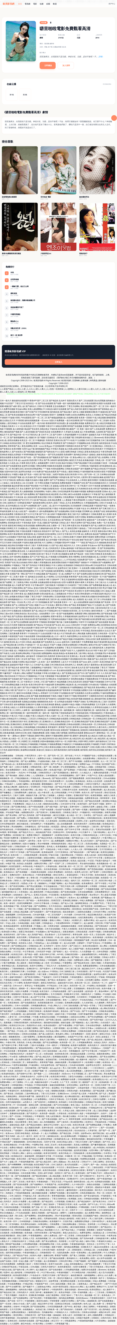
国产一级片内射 (38, 423)
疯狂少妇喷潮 (107, 619)
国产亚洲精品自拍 (19, 946)
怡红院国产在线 (108, 764)
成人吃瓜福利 (27, 477)
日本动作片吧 (80, 914)
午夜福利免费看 (14, 889)
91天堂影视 (73, 662)
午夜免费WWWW (63, 923)
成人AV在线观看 (81, 684)
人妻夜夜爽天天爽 (17, 971)
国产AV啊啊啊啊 (15, 1164)
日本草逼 (91, 1053)
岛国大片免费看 (22, 991)
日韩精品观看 (87, 505)
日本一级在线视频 (10, 500)
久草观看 (93, 886)
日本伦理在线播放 (76, 1102)
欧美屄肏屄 (82, 804)
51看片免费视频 (8, 963)
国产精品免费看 (68, 997)
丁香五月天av (58, 667)
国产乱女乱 (56, 625)
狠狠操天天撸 (32, 795)
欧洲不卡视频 (95, 931)
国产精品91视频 (66, 639)
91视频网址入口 (22, 1278)
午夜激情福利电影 (77, 1244)
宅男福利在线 (34, 937)
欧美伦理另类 (39, 698)
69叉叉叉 (12, 693)
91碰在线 (54, 429)
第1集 (12, 94)
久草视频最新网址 (91, 503)
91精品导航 (28, 1284)
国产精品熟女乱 (54, 931)
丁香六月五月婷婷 (48, 1093)
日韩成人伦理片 (109, 957)
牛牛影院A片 (65, 588)
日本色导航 (111, 1232)
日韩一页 (52, 1278)
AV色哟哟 (32, 554)
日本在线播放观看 (107, 965)
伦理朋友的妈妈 (85, 571)
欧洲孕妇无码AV (62, 835)
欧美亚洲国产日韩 (42, 1164)
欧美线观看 (35, 784)
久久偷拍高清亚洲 (33, 551)
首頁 (20, 3)
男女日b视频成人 (7, 1213)
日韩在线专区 (72, 863)
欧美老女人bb (19, 483)
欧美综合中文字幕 (109, 1076)
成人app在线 (23, 460)
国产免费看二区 (9, 582)
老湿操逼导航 (51, 1059)
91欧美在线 (83, 1019)
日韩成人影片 (64, 522)
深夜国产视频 (88, 681)
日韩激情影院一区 (47, 1252)
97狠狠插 (43, 622)
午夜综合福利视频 (46, 1147)
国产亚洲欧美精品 (19, 806)
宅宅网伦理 (35, 787)
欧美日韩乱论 (29, 875)
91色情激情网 (58, 446)
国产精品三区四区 (46, 1014)
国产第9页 (26, 585)
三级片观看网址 (29, 1036)
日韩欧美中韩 (6, 1105)
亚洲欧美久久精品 (61, 880)
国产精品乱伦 (62, 1065)
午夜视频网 (52, 960)
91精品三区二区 (106, 1059)
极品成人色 (107, 585)
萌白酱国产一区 (72, 429)
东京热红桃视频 (84, 1281)
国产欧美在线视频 (15, 414)
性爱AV (6, 1272)
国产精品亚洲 (100, 551)
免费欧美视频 (16, 579)
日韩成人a (36, 693)
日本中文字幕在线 (42, 903)
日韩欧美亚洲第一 (72, 954)
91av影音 (13, 1056)
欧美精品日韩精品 (38, 960)
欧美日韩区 (22, 1159)
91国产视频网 (108, 576)
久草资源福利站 (48, 1150)
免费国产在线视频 (57, 1193)
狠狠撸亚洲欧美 (91, 412)
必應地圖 (84, 380)
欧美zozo (66, 1073)
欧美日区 (61, 1190)
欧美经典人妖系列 (30, 1210)
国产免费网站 (6, 835)
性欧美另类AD (24, 929)
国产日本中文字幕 (73, 829)
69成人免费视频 (86, 900)
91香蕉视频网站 (35, 1235)
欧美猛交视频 (106, 454)
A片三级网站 (47, 542)
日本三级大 (64, 985)
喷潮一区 (23, 576)
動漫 (55, 3)
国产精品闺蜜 (99, 1090)
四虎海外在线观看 (27, 1320)
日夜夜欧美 (18, 514)
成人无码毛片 (6, 1201)
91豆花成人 (50, 605)
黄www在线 (83, 1289)
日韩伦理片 (76, 625)
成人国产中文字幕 (38, 997)
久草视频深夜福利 (70, 616)
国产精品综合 (53, 1213)
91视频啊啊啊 (46, 860)
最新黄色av (95, 664)
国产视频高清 (54, 457)
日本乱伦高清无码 (74, 681)
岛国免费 (81, 559)
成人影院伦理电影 (45, 1139)
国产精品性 (53, 400)
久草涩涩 (93, 531)
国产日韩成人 (6, 1255)
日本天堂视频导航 (92, 440)
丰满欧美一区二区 (72, 1156)
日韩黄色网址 (48, 596)
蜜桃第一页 (24, 988)
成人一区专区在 (71, 951)
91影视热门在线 (68, 1318)
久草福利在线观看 (59, 991)
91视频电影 (40, 440)
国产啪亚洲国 (84, 619)
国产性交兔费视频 (95, 1017)
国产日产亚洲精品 (57, 480)
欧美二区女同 (21, 659)
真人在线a (17, 1028)
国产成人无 (69, 1173)
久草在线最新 (105, 599)
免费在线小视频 (23, 480)
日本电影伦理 (56, 591)
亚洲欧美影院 (55, 812)
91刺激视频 (99, 681)
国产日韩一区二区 (91, 474)
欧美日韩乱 (83, 576)
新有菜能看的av (77, 1264)
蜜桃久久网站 (25, 775)
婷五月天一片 (57, 1320)
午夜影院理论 (15, 1039)
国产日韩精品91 (69, 443)
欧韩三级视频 (108, 1102)
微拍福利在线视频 (51, 1022)
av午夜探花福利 (97, 593)
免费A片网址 (89, 920)
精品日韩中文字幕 (46, 1303)
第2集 (25, 94)
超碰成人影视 (58, 485)
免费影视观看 (65, 483)
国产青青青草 (64, 690)
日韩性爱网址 (105, 571)
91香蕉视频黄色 (22, 829)
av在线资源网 (10, 1110)
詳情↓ (101, 56)
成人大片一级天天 (58, 636)
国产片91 (43, 514)
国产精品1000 (61, 608)
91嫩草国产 (7, 673)
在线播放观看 (43, 582)
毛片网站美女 (51, 679)
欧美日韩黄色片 (60, 630)
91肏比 (100, 650)
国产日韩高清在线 (67, 974)
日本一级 (55, 613)
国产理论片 (16, 1190)
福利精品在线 (53, 1136)
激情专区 (75, 772)
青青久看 (34, 877)
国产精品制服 (72, 1238)
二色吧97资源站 (58, 474)
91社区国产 (9, 403)
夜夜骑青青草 (51, 423)
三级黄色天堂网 (88, 806)
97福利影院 (106, 1195)
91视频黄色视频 (93, 889)
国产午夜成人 (62, 471)
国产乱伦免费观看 (21, 622)
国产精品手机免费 (63, 787)
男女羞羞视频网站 (41, 994)
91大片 (77, 755)
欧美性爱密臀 (96, 619)
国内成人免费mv (68, 826)
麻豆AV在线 (26, 1323)
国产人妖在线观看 (76, 991)
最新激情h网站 (94, 613)
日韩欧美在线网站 (107, 1011)
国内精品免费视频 (71, 1247)
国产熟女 (51, 980)
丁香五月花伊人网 (67, 886)
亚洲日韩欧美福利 (21, 801)
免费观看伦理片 (28, 812)
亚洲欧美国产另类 (25, 698)
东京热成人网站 (53, 1031)
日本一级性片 (52, 1045)
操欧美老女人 (57, 559)
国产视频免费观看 (77, 778)
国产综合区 (98, 815)
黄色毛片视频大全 (65, 1278)
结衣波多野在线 (48, 1065)
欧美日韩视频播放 (64, 1107)
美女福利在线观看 (64, 670)
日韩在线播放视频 (43, 636)
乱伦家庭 (75, 432)
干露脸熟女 (104, 684)
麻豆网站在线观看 (76, 551)
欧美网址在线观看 (67, 821)
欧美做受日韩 (17, 457)
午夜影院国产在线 (15, 636)
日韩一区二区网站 (13, 1000)
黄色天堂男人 (31, 463)
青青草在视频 (29, 889)
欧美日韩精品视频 (106, 855)
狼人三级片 (103, 701)
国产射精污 (58, 951)
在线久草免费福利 (55, 872)
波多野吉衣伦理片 (93, 1065)
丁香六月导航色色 (96, 1266)
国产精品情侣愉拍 (40, 1176)
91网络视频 (84, 1207)
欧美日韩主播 (79, 1124)
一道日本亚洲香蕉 (72, 420)
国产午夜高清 (68, 591)
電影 (35, 3)
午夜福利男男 (57, 1289)
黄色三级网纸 (89, 1306)
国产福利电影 (53, 522)
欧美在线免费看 (6, 514)
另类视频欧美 (44, 602)
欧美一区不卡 (43, 840)
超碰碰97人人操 (24, 1079)
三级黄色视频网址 (70, 622)
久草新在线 (62, 1113)
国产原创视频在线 (41, 457)
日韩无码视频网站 (78, 588)
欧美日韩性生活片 (7, 608)
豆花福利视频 (60, 596)
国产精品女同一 (97, 1284)
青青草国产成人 (14, 446)
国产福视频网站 (48, 1227)
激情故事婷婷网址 (26, 1048)
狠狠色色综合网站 (51, 804)
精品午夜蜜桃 (13, 789)
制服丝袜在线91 (42, 1082)
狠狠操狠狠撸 (19, 1142)
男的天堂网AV (77, 522)
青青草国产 (73, 576)
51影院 (76, 1133)
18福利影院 (94, 466)
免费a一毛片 (102, 522)
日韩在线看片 (55, 1073)
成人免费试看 (34, 1201)
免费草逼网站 (86, 1232)
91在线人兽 (22, 1031)
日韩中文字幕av (87, 1028)
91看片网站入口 (109, 838)
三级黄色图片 (75, 642)
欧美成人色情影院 (108, 1164)
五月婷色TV (49, 946)
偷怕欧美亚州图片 (17, 412)
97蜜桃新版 (64, 1045)
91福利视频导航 (87, 471)
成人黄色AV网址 (45, 948)
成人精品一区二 (42, 789)
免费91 (47, 480)
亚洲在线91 (27, 994)
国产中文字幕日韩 (90, 1051)
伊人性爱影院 (59, 1238)
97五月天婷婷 (6, 542)
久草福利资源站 (109, 963)
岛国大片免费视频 (56, 420)
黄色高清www (72, 1167)
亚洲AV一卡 (76, 568)
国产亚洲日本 (42, 812)
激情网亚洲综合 (82, 903)
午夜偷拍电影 (42, 1181)
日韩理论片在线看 (52, 957)
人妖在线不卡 (32, 1247)
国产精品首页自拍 (82, 963)
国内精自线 (54, 412)
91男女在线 (86, 787)
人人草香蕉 (82, 480)
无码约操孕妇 (72, 832)
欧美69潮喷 (16, 449)
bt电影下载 (11, 863)
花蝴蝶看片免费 (63, 414)
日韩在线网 (16, 542)
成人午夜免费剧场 (91, 1008)
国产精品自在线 (106, 1119)
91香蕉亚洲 (22, 821)
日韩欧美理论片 (45, 772)
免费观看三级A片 (24, 1264)
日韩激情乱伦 (30, 826)
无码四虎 (113, 483)
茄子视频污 (42, 437)
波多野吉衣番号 (100, 974)
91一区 (36, 645)
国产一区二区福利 (101, 420)
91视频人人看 (40, 926)
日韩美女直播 (68, 537)
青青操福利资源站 (59, 843)
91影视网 (41, 426)
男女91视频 (107, 588)
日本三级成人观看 (107, 591)
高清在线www (82, 1298)
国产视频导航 (97, 960)
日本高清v (24, 684)
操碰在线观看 (61, 1062)
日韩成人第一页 (101, 460)
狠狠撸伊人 (43, 883)
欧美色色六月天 (30, 426)
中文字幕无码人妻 (32, 434)
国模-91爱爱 (57, 1247)
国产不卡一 (94, 1127)
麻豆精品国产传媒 (78, 1039)
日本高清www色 (24, 914)
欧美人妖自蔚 (91, 855)
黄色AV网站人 (101, 687)
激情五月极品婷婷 (90, 409)
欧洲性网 (113, 929)
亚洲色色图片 (93, 1227)
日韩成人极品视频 (32, 642)
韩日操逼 (49, 801)
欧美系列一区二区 (90, 1105)
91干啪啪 (73, 696)
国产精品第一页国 (81, 554)
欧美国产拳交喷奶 (31, 485)
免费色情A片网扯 (26, 1056)
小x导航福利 (47, 659)
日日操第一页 (31, 483)
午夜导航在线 (80, 548)
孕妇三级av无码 (6, 613)
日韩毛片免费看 (99, 1099)
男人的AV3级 (45, 1210)
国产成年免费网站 (27, 494)
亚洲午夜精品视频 (92, 591)
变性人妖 (21, 406)
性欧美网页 (92, 1272)
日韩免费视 (55, 1224)
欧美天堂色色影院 (86, 929)
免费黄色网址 (19, 656)
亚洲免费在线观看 (72, 1002)
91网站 (68, 889)
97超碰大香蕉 (14, 417)
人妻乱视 (90, 457)
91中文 (38, 571)
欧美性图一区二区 (67, 1042)
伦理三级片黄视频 (30, 1039)
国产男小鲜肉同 (50, 460)
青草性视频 (28, 1164)
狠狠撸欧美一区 (7, 778)
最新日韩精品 (74, 471)
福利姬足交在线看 (35, 576)
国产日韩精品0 (83, 826)
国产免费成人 (46, 1028)
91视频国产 (37, 1204)
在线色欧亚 (18, 894)
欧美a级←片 (37, 1133)
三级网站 (97, 994)
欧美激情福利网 (52, 690)
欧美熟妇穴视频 (22, 596)
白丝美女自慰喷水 (92, 1076)
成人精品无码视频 (103, 423)
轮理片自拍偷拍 (72, 596)
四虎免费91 (68, 454)
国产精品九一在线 (42, 1090)
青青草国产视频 (47, 1062)
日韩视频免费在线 (38, 1005)
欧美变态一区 (32, 403)
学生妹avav (92, 545)
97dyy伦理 (67, 1181)
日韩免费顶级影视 (9, 1048)
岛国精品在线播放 (29, 701)
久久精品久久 (86, 772)
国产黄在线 (9, 1093)
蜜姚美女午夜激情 (103, 1187)
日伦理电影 (31, 971)
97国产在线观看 (47, 809)
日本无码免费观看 (8, 1264)
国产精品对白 (106, 1227)
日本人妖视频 (62, 1244)
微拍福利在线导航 (94, 1139)
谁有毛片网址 (48, 909)
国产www (83, 662)
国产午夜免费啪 (66, 1025)
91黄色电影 (26, 522)
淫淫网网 (85, 511)
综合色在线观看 (48, 1167)
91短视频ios (41, 931)
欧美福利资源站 (8, 1073)
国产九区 (103, 1093)
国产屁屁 (107, 432)
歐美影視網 (66, 380)
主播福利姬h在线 (46, 528)
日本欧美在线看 (36, 639)
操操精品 (6, 1167)
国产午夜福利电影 (44, 815)
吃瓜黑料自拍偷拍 (28, 1224)
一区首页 (77, 965)
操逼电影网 (30, 1156)
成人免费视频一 (83, 897)
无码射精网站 (39, 491)
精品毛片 (108, 593)
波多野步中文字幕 (85, 616)
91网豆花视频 (43, 483)
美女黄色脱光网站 (73, 758)
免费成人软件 (8, 556)
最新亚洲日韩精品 (15, 525)
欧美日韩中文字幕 (47, 954)
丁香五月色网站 (73, 406)
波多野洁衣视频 (28, 466)
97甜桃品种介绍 (54, 610)
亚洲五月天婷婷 (49, 1275)
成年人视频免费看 (95, 1315)
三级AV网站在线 (67, 855)
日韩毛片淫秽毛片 (93, 784)
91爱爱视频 (111, 471)
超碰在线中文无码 (65, 982)
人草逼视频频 (21, 1011)
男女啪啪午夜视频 (78, 491)
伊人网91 (30, 1269)
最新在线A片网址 (105, 531)
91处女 (83, 508)
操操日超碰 (66, 1022)
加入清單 (66, 65)
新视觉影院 (77, 1249)
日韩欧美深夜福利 (21, 1022)
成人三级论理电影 (101, 1110)
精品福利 (86, 627)
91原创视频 (73, 659)
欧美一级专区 (10, 903)
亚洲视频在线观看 (60, 1056)
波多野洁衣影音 (70, 1019)
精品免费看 (56, 500)
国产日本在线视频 (61, 1105)
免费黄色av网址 (94, 625)
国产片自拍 (106, 517)
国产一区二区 (99, 406)
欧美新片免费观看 (78, 1045)
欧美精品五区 (17, 1156)
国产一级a (95, 1164)
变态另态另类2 (74, 630)
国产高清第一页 (107, 602)
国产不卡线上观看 (64, 988)
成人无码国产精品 (35, 934)
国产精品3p (38, 625)
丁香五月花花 (56, 1181)
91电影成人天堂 (30, 1195)
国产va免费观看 (30, 505)
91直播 (77, 508)
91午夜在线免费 (48, 551)
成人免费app (37, 1230)
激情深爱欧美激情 (59, 562)
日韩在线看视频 (38, 846)
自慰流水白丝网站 (78, 1017)
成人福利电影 (25, 1150)
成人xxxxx (66, 625)
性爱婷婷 (20, 539)
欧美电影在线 (55, 582)
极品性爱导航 (17, 485)
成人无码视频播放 (47, 1122)
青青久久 (18, 880)
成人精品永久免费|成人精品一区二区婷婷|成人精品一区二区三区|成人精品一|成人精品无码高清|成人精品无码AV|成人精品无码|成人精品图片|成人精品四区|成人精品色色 (58, 738)
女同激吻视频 (5, 485)
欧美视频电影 (110, 696)
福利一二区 (85, 1167)
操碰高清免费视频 (50, 477)
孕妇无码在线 (10, 676)
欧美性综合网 (35, 1051)
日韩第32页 (15, 883)
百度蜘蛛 (76, 380)
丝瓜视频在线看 (7, 1059)
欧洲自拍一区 (110, 1156)
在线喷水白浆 (101, 1028)
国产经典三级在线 (24, 520)
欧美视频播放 (61, 846)
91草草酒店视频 (107, 434)
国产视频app (106, 897)
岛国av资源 (31, 537)
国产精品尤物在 (89, 522)
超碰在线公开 (13, 639)
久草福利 (67, 432)
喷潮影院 (61, 1008)
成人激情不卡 (109, 1289)
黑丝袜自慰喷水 (97, 630)
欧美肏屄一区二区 (23, 1071)
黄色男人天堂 (88, 829)
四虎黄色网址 (7, 1005)
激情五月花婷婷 (60, 948)
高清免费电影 (27, 1099)
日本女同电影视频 (64, 1150)
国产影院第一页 (68, 520)
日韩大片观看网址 (54, 497)
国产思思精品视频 (95, 869)
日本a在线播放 (109, 778)
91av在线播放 (10, 537)
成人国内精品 (105, 1309)
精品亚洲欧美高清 (95, 914)
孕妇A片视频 (36, 988)
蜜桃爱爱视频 (107, 1116)
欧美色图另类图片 (21, 1275)
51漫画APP (54, 579)
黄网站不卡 (101, 1286)
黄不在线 (69, 755)
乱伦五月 (108, 630)
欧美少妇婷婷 (61, 877)
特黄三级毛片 (82, 1218)
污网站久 (18, 1178)
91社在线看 (49, 630)
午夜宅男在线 (63, 539)
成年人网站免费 (47, 608)
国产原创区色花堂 (42, 432)
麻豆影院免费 (106, 664)
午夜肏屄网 (92, 1093)
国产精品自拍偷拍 (52, 588)
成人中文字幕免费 (64, 633)
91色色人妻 (7, 508)
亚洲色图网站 (60, 684)
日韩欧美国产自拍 (26, 1281)
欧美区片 (59, 1173)
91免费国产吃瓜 (97, 903)
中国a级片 (9, 784)
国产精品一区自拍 (15, 602)
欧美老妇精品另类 (65, 1130)
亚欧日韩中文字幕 (32, 1249)
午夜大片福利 (63, 849)
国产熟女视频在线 (105, 545)
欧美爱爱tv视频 (81, 579)
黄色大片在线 (19, 1303)
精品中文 (111, 934)
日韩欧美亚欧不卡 (32, 1187)
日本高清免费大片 (56, 781)
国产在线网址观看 (84, 574)
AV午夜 (60, 954)
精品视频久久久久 (52, 1230)
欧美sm (72, 897)
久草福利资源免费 (107, 1105)
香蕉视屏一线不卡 (97, 1278)
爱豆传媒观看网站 (33, 443)
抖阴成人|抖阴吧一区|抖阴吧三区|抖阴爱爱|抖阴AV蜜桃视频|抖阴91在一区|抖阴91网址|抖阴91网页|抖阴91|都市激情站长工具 (56, 741)
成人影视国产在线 (97, 511)
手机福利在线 (101, 1122)
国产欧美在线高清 (101, 1031)
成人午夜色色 (53, 1318)
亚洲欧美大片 (87, 1247)
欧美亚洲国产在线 (91, 909)
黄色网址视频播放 (21, 556)
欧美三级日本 (51, 599)
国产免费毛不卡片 (92, 673)
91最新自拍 (37, 531)
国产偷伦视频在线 (32, 909)
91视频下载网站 (56, 883)
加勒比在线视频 (93, 1184)
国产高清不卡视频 (39, 488)
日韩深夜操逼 (13, 1173)
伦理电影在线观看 (105, 755)
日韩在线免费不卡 (84, 1235)
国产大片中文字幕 (31, 514)
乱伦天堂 (81, 667)
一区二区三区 (42, 1258)
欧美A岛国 (27, 957)
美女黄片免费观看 (87, 656)
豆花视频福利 (79, 988)
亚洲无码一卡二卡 (99, 982)
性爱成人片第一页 (29, 883)
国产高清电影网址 (107, 548)
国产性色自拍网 (33, 852)
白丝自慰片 (106, 1022)
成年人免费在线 (51, 1235)
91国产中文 (92, 775)
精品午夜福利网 (100, 642)
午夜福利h (16, 1139)
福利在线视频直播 (31, 420)
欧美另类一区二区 (78, 985)
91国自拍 (8, 1178)
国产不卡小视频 (20, 554)
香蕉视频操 (50, 1159)
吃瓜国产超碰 (27, 906)
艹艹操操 (46, 468)
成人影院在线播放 (11, 440)
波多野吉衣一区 (86, 1085)
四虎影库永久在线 (34, 1025)
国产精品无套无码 (32, 608)
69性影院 (95, 443)
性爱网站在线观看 (88, 1159)
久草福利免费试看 (51, 650)
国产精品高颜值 (43, 1320)
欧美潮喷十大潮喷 (93, 1062)
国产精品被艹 (29, 1190)
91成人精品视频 (99, 417)
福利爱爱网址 (58, 571)
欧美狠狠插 (68, 565)
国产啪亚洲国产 (7, 1011)
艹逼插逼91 (46, 977)
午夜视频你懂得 (50, 1298)
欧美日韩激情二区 (103, 846)
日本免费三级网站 (93, 980)
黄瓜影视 (43, 855)
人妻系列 (84, 477)
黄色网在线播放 (77, 679)
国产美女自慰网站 (107, 1056)
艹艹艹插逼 (80, 542)
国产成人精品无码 (43, 1056)
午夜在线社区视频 (91, 877)
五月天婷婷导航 (61, 801)
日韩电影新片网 (102, 1238)
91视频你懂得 (61, 514)
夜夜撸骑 (91, 1230)
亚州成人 (50, 846)
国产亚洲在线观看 (68, 892)
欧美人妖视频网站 (42, 616)
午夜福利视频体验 (23, 1193)
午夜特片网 (10, 1042)
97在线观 (34, 991)
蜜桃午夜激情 (88, 537)
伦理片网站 (94, 1150)
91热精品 (28, 1085)
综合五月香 (12, 460)
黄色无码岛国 (36, 1008)
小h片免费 (36, 471)
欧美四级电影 (27, 1090)
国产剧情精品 (103, 409)
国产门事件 (81, 775)
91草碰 (94, 494)
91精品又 (4, 670)
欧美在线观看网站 (94, 1153)
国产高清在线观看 (21, 1184)
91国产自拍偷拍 (42, 414)
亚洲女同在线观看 (101, 787)
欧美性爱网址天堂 (13, 917)
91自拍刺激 (59, 829)
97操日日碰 (53, 855)
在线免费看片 (45, 613)
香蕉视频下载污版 (54, 622)
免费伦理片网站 (41, 863)
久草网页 (21, 568)
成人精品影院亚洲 (74, 1008)
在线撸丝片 (86, 494)
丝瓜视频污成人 (54, 673)
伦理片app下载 (28, 449)
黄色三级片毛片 (74, 514)
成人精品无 (44, 645)
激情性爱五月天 (43, 1096)
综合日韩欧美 (47, 443)
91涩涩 (90, 860)
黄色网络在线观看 (68, 1281)
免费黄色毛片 (90, 423)
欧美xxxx (10, 1133)
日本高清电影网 (63, 491)
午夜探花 (79, 855)
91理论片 (70, 593)
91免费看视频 (87, 642)
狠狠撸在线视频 (58, 1090)
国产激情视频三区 (42, 619)
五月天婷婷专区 (64, 934)
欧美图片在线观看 (103, 403)
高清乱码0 (105, 500)
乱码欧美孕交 (80, 520)
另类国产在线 (10, 562)
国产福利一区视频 (80, 809)
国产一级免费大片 (31, 511)
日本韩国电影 (25, 1221)
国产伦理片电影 (97, 1019)
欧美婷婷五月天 (65, 965)
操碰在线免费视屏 (61, 860)
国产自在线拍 (44, 826)
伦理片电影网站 (81, 1278)
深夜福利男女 (32, 1062)
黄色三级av (76, 1105)
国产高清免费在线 (30, 860)
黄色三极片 (50, 1190)
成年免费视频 (19, 704)
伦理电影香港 (8, 559)
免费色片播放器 (16, 1147)
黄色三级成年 (49, 1204)
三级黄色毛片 (105, 1096)
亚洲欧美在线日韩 (74, 1195)
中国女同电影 (48, 787)
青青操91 (45, 693)
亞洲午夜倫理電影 (86, 1014)
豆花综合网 (100, 934)
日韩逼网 (78, 437)
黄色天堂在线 (110, 792)
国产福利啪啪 (102, 488)
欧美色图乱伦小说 (100, 1079)
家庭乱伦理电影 (14, 454)
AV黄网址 (11, 1119)
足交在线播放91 (59, 406)
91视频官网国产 (74, 562)
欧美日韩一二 (17, 855)
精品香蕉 (55, 494)
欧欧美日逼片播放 (108, 1045)
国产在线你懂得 (56, 1269)
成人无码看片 (102, 556)
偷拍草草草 (34, 622)
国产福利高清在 (102, 840)
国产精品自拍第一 (78, 852)
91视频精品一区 (85, 1136)
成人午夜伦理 (44, 792)
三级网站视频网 (101, 656)
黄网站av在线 (24, 696)
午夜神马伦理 (39, 679)
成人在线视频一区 (54, 943)
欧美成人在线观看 (25, 863)
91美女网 (8, 1170)
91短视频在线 (65, 693)
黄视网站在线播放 (94, 517)
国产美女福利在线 (91, 1195)
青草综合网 (78, 934)
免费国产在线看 (18, 591)
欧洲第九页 (77, 920)
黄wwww (102, 1269)
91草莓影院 (109, 449)
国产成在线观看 (101, 622)
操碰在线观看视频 (57, 1085)
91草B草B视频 (28, 454)
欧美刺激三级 (19, 835)
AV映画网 (27, 1019)
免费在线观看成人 (19, 1312)
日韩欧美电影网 (31, 855)
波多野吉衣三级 (64, 568)
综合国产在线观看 (63, 809)
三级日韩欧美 (50, 585)
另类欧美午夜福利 (9, 840)
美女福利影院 (23, 1318)
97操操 (101, 977)
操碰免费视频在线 (71, 906)
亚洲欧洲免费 (96, 789)
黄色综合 (65, 1011)
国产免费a (21, 818)
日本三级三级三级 (73, 968)
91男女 (40, 460)
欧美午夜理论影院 (61, 1286)
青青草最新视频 (58, 1195)
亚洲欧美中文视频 (32, 704)
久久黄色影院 (52, 821)
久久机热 (12, 463)
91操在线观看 (29, 636)
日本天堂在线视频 (52, 929)
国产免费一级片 (60, 403)
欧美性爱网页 (64, 1184)
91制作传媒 (21, 537)
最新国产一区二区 (90, 1082)
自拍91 (104, 1113)
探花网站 (55, 1088)
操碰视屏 (39, 451)
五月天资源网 (72, 1099)
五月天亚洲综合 (106, 849)
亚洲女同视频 (40, 980)
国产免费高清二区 (93, 866)
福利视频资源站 (73, 403)
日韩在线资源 (82, 931)
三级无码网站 (27, 980)
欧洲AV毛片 (6, 795)
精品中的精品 (67, 463)
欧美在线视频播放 (103, 636)
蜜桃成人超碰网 (61, 704)
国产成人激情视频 (105, 494)
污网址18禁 (9, 690)
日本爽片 (49, 1323)
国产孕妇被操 (12, 775)
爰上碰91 (18, 687)
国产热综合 (40, 517)
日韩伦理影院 (107, 872)
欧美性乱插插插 (107, 852)
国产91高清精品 (87, 420)
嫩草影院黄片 (72, 1190)
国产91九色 (93, 1204)
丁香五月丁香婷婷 (107, 667)
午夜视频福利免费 (100, 690)
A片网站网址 (82, 645)
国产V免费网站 (40, 906)
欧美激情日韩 (98, 574)
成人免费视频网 (58, 840)
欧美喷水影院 (99, 471)
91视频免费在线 (91, 679)
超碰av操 (66, 957)
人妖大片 (64, 662)
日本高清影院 (82, 971)
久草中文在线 (105, 835)
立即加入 (58, 362)
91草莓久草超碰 (57, 449)
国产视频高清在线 (43, 494)
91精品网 (25, 1306)
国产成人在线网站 (101, 457)
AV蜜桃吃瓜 (25, 639)
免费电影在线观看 (94, 491)
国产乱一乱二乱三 (54, 537)
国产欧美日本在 (100, 1201)
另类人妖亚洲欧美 (53, 1116)
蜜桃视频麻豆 (47, 784)
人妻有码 (27, 1000)
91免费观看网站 (32, 849)
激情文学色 (93, 645)
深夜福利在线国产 (8, 858)
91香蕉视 (20, 420)
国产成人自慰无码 (46, 1034)
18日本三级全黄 (70, 667)
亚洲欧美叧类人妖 (56, 1207)
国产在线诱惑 (46, 642)
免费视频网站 (47, 653)
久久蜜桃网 (100, 1002)
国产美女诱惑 (36, 1298)
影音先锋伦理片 (81, 823)
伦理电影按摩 (82, 886)
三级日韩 (95, 826)
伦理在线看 (49, 1053)
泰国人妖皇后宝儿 (70, 1232)
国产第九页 (4, 855)
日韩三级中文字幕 (94, 1255)
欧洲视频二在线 (75, 1198)
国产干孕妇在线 (95, 1073)
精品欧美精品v (59, 653)
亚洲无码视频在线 (88, 556)
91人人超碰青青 (78, 650)
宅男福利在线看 (51, 1218)
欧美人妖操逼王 (103, 1036)
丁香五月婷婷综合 (59, 1198)
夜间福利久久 (72, 1258)
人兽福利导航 (109, 647)
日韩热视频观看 (84, 1079)
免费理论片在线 (44, 758)
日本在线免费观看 (85, 892)
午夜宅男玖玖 (31, 755)
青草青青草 (105, 798)
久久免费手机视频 (7, 409)
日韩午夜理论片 (98, 1221)
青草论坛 (28, 985)
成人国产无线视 (109, 605)
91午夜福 (96, 764)
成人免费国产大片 (68, 574)
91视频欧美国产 (96, 997)
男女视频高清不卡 (76, 1062)
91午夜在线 (103, 679)
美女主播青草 (25, 488)
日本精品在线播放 (11, 647)
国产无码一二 (90, 559)
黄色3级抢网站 (86, 406)
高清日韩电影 (105, 662)
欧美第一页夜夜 (85, 417)
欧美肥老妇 (106, 625)
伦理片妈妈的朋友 (13, 1102)
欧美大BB (93, 488)
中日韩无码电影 (66, 940)
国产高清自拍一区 (52, 627)
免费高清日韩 (30, 1147)
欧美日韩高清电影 (90, 1119)
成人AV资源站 (99, 1147)
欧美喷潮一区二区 (15, 681)
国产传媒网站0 (36, 1184)
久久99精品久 (103, 1224)
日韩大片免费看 (22, 767)
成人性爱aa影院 (71, 449)
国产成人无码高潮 (27, 815)
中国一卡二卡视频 (15, 909)
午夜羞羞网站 (49, 823)
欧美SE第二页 (75, 610)
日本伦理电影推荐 (8, 823)
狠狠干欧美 (84, 539)
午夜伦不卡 (50, 426)
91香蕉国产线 (51, 1184)
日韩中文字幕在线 (21, 997)
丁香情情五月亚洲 (64, 1204)
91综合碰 (48, 625)
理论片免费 (110, 1266)
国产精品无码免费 (93, 801)
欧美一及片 (45, 662)
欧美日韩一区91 (11, 1221)
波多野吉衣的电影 (97, 821)
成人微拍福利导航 (98, 698)
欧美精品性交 (94, 451)
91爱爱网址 (68, 963)
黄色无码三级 (106, 1215)
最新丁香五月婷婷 (8, 1136)
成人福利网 (89, 923)
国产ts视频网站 (104, 562)
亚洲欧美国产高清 (81, 795)
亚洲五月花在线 (40, 894)
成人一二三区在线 (97, 1292)
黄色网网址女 (77, 503)
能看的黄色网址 (104, 1053)
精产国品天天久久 (26, 832)
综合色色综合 (80, 1130)
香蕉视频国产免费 (82, 940)
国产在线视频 (47, 571)
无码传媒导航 (44, 591)
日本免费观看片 (77, 1034)
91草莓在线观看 (41, 1085)
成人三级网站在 (31, 528)
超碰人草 (14, 1161)
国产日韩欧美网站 (15, 588)
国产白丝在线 (23, 869)
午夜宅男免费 (106, 451)
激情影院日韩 (106, 639)
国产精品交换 (65, 1133)
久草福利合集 (51, 866)
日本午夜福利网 (8, 1079)
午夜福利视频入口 (30, 1252)
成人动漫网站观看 (70, 417)
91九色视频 (80, 440)
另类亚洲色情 (13, 1002)
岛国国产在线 (65, 650)
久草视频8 (57, 542)
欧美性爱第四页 (65, 1266)
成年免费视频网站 (46, 511)
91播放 (3, 698)
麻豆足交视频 (59, 815)
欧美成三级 (41, 1309)
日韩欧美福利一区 (22, 846)
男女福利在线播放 (87, 863)
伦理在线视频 (38, 1059)
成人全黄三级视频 (92, 957)
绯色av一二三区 (22, 1218)
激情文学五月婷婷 (51, 1124)
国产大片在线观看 (44, 880)
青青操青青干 (83, 696)
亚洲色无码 (13, 1320)
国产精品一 (31, 900)
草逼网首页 (57, 443)
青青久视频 (33, 562)
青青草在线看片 (16, 1249)
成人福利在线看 (29, 1014)
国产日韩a (21, 934)
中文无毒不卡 (85, 832)
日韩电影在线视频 (91, 1198)
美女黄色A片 (50, 934)
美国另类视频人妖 (36, 963)
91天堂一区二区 (97, 627)
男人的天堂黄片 (87, 840)
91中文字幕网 (74, 792)
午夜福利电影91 (92, 1113)
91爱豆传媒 (82, 769)
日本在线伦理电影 (93, 1025)
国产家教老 (13, 943)
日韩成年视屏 (84, 1088)
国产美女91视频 (29, 687)
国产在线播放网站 (62, 511)
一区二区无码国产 (54, 914)
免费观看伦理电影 (82, 1221)
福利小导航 (90, 1241)
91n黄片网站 (24, 1144)
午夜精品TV (39, 866)
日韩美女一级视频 (44, 1178)
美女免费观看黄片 (13, 769)
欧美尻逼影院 (15, 866)
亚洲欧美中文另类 (71, 994)
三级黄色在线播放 (84, 911)
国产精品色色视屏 (48, 471)
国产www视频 (16, 630)
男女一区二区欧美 (104, 1193)
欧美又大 (105, 483)
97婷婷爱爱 (55, 1301)
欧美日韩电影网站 (63, 909)
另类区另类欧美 (95, 554)
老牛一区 (42, 755)
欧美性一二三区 (109, 980)
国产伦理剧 (20, 608)
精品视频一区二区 (92, 1295)
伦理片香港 (86, 670)
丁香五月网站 (83, 585)
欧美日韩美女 (49, 1008)
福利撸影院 (105, 485)
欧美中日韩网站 (37, 965)
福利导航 (38, 542)
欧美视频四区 (86, 1147)
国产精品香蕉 (55, 1232)
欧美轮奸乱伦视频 (47, 1017)
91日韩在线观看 (85, 676)
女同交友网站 (72, 1085)
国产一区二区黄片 (11, 576)
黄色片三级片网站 (47, 1039)
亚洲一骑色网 (10, 821)
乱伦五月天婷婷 (10, 625)
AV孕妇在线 (27, 866)
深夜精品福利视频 (75, 798)
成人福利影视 (17, 1272)
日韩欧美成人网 (35, 946)
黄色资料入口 (70, 664)
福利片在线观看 (59, 409)
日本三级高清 (57, 1164)
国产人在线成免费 (97, 429)
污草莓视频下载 (62, 1323)
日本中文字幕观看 (61, 977)
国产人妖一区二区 (60, 1210)
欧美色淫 (102, 426)
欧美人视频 (83, 1068)
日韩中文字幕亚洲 (38, 1318)
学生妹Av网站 (21, 409)
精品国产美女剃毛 (31, 429)
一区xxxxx (44, 420)
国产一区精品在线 (48, 849)
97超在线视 (36, 653)
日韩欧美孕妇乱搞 (90, 835)
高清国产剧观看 (22, 548)
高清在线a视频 (91, 843)
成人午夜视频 (51, 556)
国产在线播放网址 (21, 1298)
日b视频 (21, 528)
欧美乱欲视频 (75, 531)
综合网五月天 (13, 488)
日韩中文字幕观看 (44, 406)
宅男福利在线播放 (58, 619)
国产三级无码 (63, 1122)
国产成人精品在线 (95, 1039)
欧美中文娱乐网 (55, 1264)
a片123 (35, 602)
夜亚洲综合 (77, 909)
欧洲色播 (95, 897)
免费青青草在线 (92, 798)
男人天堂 (27, 602)
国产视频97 (93, 1261)
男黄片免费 (23, 1045)
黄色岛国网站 (27, 446)
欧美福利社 (62, 980)
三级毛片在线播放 (75, 1076)
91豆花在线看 (10, 1051)
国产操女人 (57, 531)
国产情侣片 (41, 687)
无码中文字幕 (50, 1142)
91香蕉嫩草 (109, 1139)
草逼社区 (21, 858)
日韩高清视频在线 (87, 1193)
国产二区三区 (42, 400)
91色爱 (84, 625)
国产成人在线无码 (99, 659)
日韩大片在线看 (105, 503)
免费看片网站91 (33, 835)
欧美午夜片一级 (7, 1176)
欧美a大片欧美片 (11, 1076)
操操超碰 (57, 1315)
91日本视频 (45, 1247)
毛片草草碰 (98, 1156)
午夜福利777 (105, 1051)
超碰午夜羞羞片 (16, 977)
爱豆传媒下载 (14, 670)
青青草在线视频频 (23, 1230)
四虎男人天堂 (82, 821)
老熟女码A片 (109, 1173)
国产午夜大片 (30, 758)
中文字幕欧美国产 (68, 1088)
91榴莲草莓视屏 (81, 894)
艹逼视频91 (18, 1130)
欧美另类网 (22, 937)
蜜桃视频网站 (28, 571)
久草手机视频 (57, 968)
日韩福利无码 (41, 656)
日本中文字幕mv (11, 974)
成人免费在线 (86, 534)
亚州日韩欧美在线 (34, 1142)
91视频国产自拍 (78, 483)
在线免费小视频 (88, 568)
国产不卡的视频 (75, 761)
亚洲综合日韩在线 (63, 1303)
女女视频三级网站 (31, 1028)
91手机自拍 (52, 985)
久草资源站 (23, 892)
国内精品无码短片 (81, 454)
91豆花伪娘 (58, 1156)
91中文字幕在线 (9, 480)
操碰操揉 (87, 698)
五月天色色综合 (55, 906)
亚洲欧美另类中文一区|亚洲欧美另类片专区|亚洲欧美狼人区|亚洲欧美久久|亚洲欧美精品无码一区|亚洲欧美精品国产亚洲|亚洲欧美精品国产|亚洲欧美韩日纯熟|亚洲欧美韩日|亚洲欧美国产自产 (58, 721)
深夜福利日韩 (17, 1167)
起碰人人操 (69, 937)
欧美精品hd (9, 872)
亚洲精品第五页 (61, 551)
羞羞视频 (8, 1022)
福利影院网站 (63, 460)
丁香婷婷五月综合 (39, 520)
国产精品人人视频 (85, 767)
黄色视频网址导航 (11, 531)
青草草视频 (12, 832)
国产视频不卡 (29, 1286)
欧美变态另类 (17, 954)
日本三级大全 (100, 582)
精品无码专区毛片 (11, 1258)
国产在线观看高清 (28, 1002)
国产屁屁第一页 (95, 576)
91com (42, 605)
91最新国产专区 (42, 1284)
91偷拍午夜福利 (16, 849)
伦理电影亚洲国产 (24, 503)
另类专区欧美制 (41, 1232)
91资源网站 (107, 943)
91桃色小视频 (56, 696)
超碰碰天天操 (94, 434)
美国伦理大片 (72, 400)
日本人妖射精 (81, 545)
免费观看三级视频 (40, 920)
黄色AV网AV (104, 991)
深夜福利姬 (94, 1116)
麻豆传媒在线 (23, 823)
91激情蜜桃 (30, 1301)
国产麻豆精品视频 (17, 948)
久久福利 (110, 582)
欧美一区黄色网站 (79, 1252)
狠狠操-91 (85, 562)
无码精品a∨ (96, 1048)
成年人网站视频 (78, 633)
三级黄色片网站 (22, 582)
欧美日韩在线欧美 (90, 946)
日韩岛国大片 (23, 1292)
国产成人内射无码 (74, 409)
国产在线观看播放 (106, 1301)
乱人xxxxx (57, 642)
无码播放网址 (92, 1056)
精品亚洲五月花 (11, 1150)
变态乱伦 (91, 1244)
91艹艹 (76, 466)
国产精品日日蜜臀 (36, 1159)
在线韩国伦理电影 (57, 1071)
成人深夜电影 (18, 429)
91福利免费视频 (107, 693)
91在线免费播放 (15, 1284)
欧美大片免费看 (20, 1201)
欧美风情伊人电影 (76, 1113)
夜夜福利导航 (91, 1210)
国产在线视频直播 (23, 1176)
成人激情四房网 (37, 892)
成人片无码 (20, 642)
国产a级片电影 (52, 806)
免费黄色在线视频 (60, 659)
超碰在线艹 (91, 520)
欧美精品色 (80, 781)
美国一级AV (84, 429)
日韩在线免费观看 (8, 937)
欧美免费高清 (87, 883)
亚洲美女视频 (95, 823)
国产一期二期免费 (51, 767)
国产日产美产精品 (37, 556)
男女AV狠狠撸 (44, 843)
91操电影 (29, 645)
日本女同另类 (35, 1170)
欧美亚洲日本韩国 (58, 1076)
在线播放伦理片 (14, 957)
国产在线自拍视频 (108, 889)
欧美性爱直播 (27, 926)
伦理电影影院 (25, 920)
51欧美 (104, 463)
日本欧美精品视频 (66, 1059)
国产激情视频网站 (17, 437)
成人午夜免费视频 (87, 432)
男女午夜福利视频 (63, 1215)
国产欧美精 (5, 826)
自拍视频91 (67, 466)
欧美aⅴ (112, 1042)
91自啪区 (107, 994)
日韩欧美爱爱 (96, 514)
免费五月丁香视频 (96, 579)
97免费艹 (30, 568)
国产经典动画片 (102, 926)
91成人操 (59, 937)
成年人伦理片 (93, 662)
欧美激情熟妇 (86, 1090)
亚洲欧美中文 (32, 968)
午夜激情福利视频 (86, 1320)
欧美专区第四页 (50, 1153)
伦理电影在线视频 (102, 1181)
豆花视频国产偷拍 (91, 1215)
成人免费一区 (99, 1303)
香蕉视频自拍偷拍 (69, 917)
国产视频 (34, 696)
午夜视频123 (61, 585)
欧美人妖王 (68, 1315)
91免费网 (40, 1190)
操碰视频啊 (11, 914)
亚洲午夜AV (74, 806)
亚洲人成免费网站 (35, 409)
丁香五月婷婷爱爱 (105, 1005)
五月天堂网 (100, 704)
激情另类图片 (93, 480)
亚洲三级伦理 (92, 1034)
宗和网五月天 (11, 528)
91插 (54, 633)
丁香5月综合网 (93, 528)
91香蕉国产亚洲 (59, 798)
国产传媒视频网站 (66, 613)
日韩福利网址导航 (101, 616)
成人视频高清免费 (31, 593)
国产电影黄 (43, 1068)
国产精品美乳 (13, 491)
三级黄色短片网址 (44, 1286)
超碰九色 (32, 792)
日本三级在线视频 (71, 1005)
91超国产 (80, 1187)
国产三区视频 (36, 1261)
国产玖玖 (81, 673)
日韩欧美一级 (53, 1309)
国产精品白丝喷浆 (60, 778)
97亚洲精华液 (44, 412)
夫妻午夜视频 (59, 1028)
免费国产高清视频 (33, 673)
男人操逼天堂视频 (108, 894)
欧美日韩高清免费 (27, 619)
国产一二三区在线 (76, 980)
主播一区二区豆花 (30, 809)
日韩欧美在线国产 (72, 468)
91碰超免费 (49, 684)
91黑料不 (111, 659)
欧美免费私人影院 (87, 1258)
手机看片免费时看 (11, 838)
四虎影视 (51, 488)
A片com (52, 670)
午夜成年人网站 (19, 673)
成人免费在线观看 (23, 1059)
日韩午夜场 (18, 593)
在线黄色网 (77, 1303)
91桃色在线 (36, 778)
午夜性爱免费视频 (44, 875)
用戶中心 (112, 4)
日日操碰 (59, 1002)
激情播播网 (39, 798)
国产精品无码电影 (109, 414)
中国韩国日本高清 (72, 446)
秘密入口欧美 (110, 795)
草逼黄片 (14, 920)
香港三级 (71, 1284)
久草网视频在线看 (53, 517)
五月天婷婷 (54, 693)
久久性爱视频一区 (87, 951)
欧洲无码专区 (10, 934)
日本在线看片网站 (28, 1173)
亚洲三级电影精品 (86, 926)
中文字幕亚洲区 (102, 1000)
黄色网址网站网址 (23, 653)
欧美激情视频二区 (44, 1238)
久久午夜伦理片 (78, 1184)
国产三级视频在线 (62, 687)
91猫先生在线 (6, 1269)
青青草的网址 (14, 1099)
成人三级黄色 (36, 869)
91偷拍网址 (34, 1065)
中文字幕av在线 (48, 1272)
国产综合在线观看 (45, 403)
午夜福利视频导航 (27, 1161)
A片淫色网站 (100, 1320)
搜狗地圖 (102, 380)
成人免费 (18, 559)
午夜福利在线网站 (66, 508)
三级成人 (67, 920)
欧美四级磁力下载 (11, 906)
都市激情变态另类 (94, 588)
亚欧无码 (110, 821)
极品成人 (19, 1187)
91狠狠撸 (8, 429)
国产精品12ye (78, 838)
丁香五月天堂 (20, 403)
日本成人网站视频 (33, 1042)
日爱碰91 (81, 943)
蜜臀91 (63, 1213)
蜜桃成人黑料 (42, 769)
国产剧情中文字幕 (36, 821)
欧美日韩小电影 (106, 880)
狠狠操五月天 (41, 1281)
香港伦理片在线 (93, 988)
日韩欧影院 (53, 974)
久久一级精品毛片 (93, 838)
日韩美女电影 (54, 926)
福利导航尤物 (98, 1133)
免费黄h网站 (5, 1082)
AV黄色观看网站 (57, 468)
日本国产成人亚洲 (79, 1093)
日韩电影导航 (101, 767)
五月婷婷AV (82, 997)
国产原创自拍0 (66, 1309)
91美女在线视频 (94, 463)
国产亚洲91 (95, 872)
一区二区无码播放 (11, 1224)
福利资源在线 (104, 443)
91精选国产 (89, 551)
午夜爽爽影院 (19, 804)
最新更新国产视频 (97, 809)
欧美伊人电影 (36, 1255)
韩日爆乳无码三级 (19, 468)
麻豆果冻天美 (44, 1195)
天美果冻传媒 (42, 545)
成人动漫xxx (43, 971)
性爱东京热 (75, 525)
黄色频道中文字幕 (44, 1156)
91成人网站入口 (55, 1005)
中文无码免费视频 (32, 1088)
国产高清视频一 (22, 872)
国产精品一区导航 (88, 1005)
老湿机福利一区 (16, 1107)
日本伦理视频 (25, 1017)
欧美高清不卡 (36, 829)
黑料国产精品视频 (13, 1244)
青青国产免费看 (61, 1255)
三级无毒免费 (13, 633)
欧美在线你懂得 (65, 1144)
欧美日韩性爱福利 (82, 593)
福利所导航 (24, 667)
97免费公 (107, 1124)
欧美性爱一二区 (64, 1249)
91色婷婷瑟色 (64, 505)
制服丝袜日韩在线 (25, 798)
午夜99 (81, 622)
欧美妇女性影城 (71, 764)
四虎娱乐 (10, 1193)
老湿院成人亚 (99, 1232)
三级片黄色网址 (99, 832)
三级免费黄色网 (20, 792)
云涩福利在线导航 (44, 508)
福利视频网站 (90, 1275)
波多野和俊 (54, 1281)
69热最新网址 (79, 639)
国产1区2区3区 (90, 1309)
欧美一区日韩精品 (53, 963)
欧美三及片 (90, 1036)
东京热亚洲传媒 (51, 869)
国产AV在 (46, 1088)
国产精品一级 (77, 957)
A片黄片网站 (38, 1323)
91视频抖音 (85, 812)
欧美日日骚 (76, 835)
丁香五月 (10, 877)
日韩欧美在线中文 (28, 1076)
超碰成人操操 (95, 454)
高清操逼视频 (57, 1096)
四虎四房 (51, 656)
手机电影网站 (24, 781)
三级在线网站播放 (69, 1224)
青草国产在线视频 (74, 426)
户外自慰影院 (26, 417)
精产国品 (72, 605)
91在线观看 (13, 696)
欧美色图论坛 (5, 474)
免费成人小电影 (66, 960)
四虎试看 (33, 460)
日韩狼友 (76, 787)
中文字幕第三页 (45, 485)
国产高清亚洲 (87, 906)
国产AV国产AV (31, 412)
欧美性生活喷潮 (78, 1170)
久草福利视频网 (69, 434)
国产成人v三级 (67, 903)
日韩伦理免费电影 (76, 784)
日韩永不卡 (86, 1161)
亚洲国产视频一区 (40, 1071)
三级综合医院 (98, 1167)
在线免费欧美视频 (76, 423)
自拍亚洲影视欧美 (8, 1235)
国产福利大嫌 (93, 852)
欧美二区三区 (40, 1136)
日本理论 (21, 645)
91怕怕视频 (72, 1014)
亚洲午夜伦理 (48, 1127)
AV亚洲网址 (11, 520)
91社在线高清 (71, 480)
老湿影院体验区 (33, 1227)
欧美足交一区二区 (27, 440)
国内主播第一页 (92, 548)
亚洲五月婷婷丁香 (103, 1085)
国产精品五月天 (92, 542)
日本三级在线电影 (50, 1051)
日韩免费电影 (68, 497)
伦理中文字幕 (43, 1076)
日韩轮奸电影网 (29, 1139)
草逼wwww (39, 650)
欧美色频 (29, 1232)
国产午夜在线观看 (36, 806)
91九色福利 (97, 605)
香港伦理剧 (42, 497)
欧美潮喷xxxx (100, 906)
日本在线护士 (102, 520)
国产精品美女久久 (40, 1079)
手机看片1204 (86, 485)
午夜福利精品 (103, 1306)
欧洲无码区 (84, 789)
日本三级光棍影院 (108, 440)
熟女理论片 (94, 894)
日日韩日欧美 (65, 869)
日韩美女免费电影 (69, 1031)
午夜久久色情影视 (69, 929)
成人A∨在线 (66, 1124)
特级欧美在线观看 (54, 466)
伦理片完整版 (80, 517)
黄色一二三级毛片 (70, 1000)
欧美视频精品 (72, 1207)
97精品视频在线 (22, 778)
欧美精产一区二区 (34, 1053)
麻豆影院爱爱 (39, 539)
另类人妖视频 (10, 596)
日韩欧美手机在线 (9, 1266)
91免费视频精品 (76, 687)
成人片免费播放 (51, 1133)
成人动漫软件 (47, 818)
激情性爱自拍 (80, 1181)
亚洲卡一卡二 (67, 602)
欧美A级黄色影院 (102, 596)
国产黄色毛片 (63, 1275)
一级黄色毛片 (63, 1039)
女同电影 (57, 1048)
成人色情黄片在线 (12, 517)
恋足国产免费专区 (42, 1289)
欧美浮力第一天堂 (70, 1176)
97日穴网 (76, 534)
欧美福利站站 (36, 1022)
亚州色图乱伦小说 (15, 505)
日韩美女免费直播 (69, 645)
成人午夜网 (20, 463)
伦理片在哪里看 (67, 582)
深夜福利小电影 (102, 1014)
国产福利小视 (19, 1269)
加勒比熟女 (44, 429)
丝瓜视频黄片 (63, 858)
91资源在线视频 (16, 571)
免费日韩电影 (71, 451)
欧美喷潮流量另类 (46, 1002)
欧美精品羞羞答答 (11, 926)
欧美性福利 (80, 1173)
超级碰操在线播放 (69, 926)
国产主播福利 (95, 1142)
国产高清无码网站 (17, 886)
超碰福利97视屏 (16, 664)
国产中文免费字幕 (13, 1286)
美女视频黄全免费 (65, 554)
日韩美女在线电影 (89, 1312)
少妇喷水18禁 (43, 579)
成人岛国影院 (78, 599)
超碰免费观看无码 (89, 954)
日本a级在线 (93, 684)
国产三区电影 (109, 650)
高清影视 (63, 1241)
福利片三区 (76, 880)
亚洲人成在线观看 (106, 775)
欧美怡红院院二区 (17, 443)
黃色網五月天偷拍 (101, 1136)
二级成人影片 (38, 897)
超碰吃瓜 (85, 531)
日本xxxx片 (18, 985)
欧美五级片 (45, 991)
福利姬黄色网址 (39, 503)
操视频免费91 (43, 463)
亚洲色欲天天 (52, 437)
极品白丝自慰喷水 (102, 1247)
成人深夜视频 (38, 940)
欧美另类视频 (49, 988)
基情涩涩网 (72, 528)
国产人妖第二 (43, 505)
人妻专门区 (13, 1017)
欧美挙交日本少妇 (17, 1025)
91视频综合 (62, 1159)
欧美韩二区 (76, 1082)
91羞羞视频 (79, 497)
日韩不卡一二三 (76, 1210)
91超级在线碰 (44, 761)
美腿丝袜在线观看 (25, 625)
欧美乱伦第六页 (22, 960)
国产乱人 (66, 531)
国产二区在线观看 (86, 400)
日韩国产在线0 (6, 846)
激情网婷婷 (55, 662)
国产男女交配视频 (34, 886)
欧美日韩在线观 (50, 1170)
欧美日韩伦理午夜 (36, 684)
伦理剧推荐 (26, 610)
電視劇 (27, 3)
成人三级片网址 (92, 1022)
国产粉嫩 (26, 630)
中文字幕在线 (29, 951)
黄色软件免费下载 (27, 1096)
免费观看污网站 (81, 613)
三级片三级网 (19, 795)
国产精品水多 (13, 667)
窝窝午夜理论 (56, 616)
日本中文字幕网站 (98, 1207)
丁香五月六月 (51, 965)
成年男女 (32, 840)
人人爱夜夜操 (38, 775)
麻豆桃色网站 (12, 698)
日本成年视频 (39, 914)
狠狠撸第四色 (43, 701)
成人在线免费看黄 (81, 602)
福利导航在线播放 (13, 1252)
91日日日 (61, 1167)
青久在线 (19, 1215)
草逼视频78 (85, 525)
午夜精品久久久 (62, 1312)
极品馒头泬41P (88, 968)
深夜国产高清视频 (104, 1230)
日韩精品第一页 (7, 960)
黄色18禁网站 (74, 556)
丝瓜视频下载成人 (63, 1127)
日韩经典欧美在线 (94, 818)
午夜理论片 (28, 681)
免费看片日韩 (86, 690)
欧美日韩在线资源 (94, 778)
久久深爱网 (14, 1323)
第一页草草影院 (67, 627)
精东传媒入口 (88, 437)
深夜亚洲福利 (68, 931)
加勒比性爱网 (61, 426)
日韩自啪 (20, 755)
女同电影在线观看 (64, 701)
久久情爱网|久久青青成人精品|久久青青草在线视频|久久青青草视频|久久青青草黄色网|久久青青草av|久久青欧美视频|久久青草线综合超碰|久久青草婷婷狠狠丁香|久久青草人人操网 (58, 707)
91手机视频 (32, 772)
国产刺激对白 (51, 698)
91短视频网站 (48, 647)
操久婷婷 (51, 514)
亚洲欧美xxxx (63, 1093)
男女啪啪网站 (17, 826)
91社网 (55, 554)
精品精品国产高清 (44, 832)
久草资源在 (89, 582)
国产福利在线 (49, 451)
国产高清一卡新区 (31, 474)
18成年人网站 (51, 491)
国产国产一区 (86, 446)
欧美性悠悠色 (44, 900)
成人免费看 (90, 1286)
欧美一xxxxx (39, 446)
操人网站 (104, 946)
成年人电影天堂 (14, 1238)
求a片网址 (63, 494)
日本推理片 (72, 585)
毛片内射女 (86, 610)
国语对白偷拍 (42, 1301)
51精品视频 (74, 1159)
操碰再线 (8, 1306)
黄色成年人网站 (62, 1034)
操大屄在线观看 (71, 1164)
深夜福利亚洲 (97, 647)
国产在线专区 (40, 1102)
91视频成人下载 (18, 565)
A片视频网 (36, 559)
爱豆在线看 (29, 539)
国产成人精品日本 (39, 610)
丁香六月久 (78, 1295)
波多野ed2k (86, 1133)
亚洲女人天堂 (29, 1238)
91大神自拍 (48, 409)
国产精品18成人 (69, 1230)
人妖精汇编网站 (22, 784)
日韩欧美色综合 (20, 613)
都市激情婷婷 (18, 508)
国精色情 (4, 1107)
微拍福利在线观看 (19, 400)
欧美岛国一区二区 (29, 579)
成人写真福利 (39, 534)
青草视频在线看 (91, 849)
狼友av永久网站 (77, 1286)
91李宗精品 (85, 630)
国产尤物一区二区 (39, 1207)
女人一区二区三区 (108, 761)
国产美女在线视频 (93, 483)
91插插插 (65, 610)
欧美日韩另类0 (71, 474)
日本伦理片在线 (87, 608)
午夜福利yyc (39, 943)
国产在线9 (38, 477)
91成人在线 (11, 923)
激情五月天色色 (75, 460)
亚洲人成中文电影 (46, 1173)
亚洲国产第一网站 (17, 574)
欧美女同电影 (65, 1292)
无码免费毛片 (36, 823)
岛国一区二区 (40, 568)
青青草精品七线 (8, 965)
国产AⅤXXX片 (8, 897)
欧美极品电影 (88, 460)
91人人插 (29, 1082)
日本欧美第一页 (104, 633)
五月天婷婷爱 (8, 554)
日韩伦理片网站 (66, 1261)
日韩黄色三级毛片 (71, 812)
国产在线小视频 (32, 605)
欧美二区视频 (29, 769)
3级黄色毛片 (86, 994)
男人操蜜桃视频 (26, 491)
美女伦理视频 (99, 400)
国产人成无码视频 (27, 432)
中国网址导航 (38, 1144)
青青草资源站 (14, 1034)
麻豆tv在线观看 (74, 494)
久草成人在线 (69, 1110)
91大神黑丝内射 (79, 1272)
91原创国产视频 (14, 477)
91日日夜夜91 (82, 434)
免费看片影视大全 (78, 858)
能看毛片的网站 (68, 1301)
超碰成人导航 (102, 806)
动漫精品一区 (12, 940)
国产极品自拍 (5, 662)
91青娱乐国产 (6, 1142)
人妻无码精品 (11, 423)
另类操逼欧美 (79, 1153)
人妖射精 (99, 432)
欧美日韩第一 (12, 772)
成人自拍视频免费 (65, 823)
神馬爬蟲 (93, 380)
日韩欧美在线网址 (9, 781)
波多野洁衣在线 (28, 1258)
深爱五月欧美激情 (26, 931)
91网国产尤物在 (79, 701)
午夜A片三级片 (30, 545)
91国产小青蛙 (14, 494)
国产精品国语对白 (83, 937)
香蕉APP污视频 (68, 542)
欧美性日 (89, 1122)
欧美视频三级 (80, 1315)
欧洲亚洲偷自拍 (11, 1144)
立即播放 (48, 65)
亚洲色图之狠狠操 (70, 900)
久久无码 (104, 673)
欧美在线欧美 (101, 875)
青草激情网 (22, 1051)
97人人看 (50, 687)
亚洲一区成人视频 (39, 522)
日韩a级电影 (109, 627)
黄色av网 (89, 565)
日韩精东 (95, 1318)
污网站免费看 (41, 466)
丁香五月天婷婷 (81, 1142)
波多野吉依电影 (25, 471)
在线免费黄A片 (57, 432)
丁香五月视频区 (11, 1295)
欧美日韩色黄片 (96, 449)
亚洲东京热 (58, 440)
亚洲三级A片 (66, 1295)
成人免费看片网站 (92, 1213)
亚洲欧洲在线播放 (45, 1036)
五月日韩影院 (56, 994)
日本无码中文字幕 (68, 804)
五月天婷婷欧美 (81, 488)
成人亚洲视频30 (51, 1261)
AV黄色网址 (104, 954)
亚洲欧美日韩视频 (36, 1295)
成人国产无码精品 (80, 1127)
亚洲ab (105, 491)
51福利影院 (47, 667)
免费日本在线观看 (89, 1269)
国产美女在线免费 (25, 627)
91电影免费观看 (79, 869)
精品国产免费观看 (100, 534)
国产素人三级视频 (47, 795)
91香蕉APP (32, 400)
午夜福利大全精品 (104, 1241)
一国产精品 (11, 1031)
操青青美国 (31, 948)
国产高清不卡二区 (22, 690)
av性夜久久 (28, 1102)
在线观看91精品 (64, 698)
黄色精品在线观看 (78, 1053)
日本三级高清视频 (58, 1284)
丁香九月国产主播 (27, 670)
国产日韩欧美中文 (87, 1176)
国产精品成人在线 (44, 500)
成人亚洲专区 (39, 1019)
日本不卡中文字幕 (95, 858)
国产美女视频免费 (93, 1264)
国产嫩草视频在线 (98, 1144)
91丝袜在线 (33, 633)
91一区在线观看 (20, 1105)
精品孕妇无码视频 (15, 545)
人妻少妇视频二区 (37, 548)
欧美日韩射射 (48, 937)
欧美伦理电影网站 (34, 468)
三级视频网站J (36, 667)
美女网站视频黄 (42, 670)
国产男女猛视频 (37, 630)
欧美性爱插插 (84, 449)
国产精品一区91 (34, 659)
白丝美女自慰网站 (92, 693)
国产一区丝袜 (15, 1116)
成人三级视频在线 (58, 593)
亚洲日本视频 (75, 511)
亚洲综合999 (58, 832)
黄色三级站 (33, 1122)
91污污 (103, 1204)
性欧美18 (23, 1295)
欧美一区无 (89, 934)
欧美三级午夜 (36, 1292)
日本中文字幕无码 (64, 534)
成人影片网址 (73, 1028)
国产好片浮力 (24, 500)
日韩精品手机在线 (93, 1102)
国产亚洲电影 (70, 769)
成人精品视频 (55, 1176)
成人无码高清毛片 (52, 548)
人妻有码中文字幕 (91, 1071)
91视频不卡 (77, 923)
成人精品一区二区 (74, 815)
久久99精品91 (61, 897)
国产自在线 (46, 559)
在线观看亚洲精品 (27, 517)
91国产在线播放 (80, 1107)
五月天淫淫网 (15, 1309)
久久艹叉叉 (65, 1082)
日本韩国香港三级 (13, 1210)
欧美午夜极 (107, 988)
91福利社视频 (28, 542)
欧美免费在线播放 (17, 1227)
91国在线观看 (25, 531)
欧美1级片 (31, 1181)
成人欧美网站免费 (68, 1136)
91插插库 (4, 417)
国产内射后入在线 (7, 653)
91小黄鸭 (18, 982)
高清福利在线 (22, 965)
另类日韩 (99, 923)
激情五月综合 (105, 1034)
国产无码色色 (31, 565)
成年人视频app (60, 1161)
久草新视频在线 (44, 562)
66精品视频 (40, 574)
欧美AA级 (107, 1065)
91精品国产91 (30, 508)
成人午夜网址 (49, 576)
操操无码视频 (94, 602)
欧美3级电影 (98, 937)
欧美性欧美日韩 (62, 1053)
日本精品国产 (78, 889)
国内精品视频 (46, 1105)
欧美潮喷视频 (17, 1232)
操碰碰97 (21, 1119)
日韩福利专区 (10, 659)
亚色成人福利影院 (67, 1218)
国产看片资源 (45, 474)
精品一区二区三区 (76, 843)
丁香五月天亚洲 (71, 647)
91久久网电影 (109, 1252)
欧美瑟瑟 (55, 826)
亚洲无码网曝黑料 (25, 903)
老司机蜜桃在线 (105, 466)
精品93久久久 (69, 545)
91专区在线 (74, 539)
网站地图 (31, 392)
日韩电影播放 (17, 1085)
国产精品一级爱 (31, 954)
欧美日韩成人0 (65, 1153)
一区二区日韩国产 (13, 1019)
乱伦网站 (70, 781)
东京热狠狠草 (76, 505)
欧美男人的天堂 (81, 872)
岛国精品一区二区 (107, 843)
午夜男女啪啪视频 (20, 1065)
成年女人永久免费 (105, 1275)
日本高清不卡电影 (44, 951)
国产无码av (28, 588)
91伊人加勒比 (57, 565)
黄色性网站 (18, 1315)
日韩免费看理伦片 (102, 892)
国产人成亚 (31, 1303)
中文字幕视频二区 (79, 1073)
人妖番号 (110, 1068)
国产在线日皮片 (26, 679)
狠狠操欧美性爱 (105, 542)
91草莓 (45, 673)
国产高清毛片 (32, 1113)
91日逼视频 (90, 622)
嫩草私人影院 (36, 1218)
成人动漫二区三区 (92, 599)
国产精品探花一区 (53, 574)
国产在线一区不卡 (15, 1301)
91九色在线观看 (45, 633)
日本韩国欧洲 (52, 775)
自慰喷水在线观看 (91, 761)
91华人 (81, 474)
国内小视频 (96, 963)
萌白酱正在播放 (69, 1116)
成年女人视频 (78, 412)
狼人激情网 (77, 670)
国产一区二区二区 (39, 417)
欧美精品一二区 (33, 1119)
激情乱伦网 (34, 1105)
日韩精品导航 (13, 761)
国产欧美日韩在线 (108, 539)
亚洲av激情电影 (67, 548)
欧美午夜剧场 (42, 889)
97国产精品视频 (80, 463)
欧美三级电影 (8, 656)
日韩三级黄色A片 (9, 503)
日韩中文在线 (55, 463)
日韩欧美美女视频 (87, 596)
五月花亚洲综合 (54, 520)
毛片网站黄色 (92, 701)
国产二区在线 (19, 1181)
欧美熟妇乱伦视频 (62, 838)
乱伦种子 (62, 400)
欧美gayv (48, 446)
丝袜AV (16, 1306)
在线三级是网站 (53, 1295)
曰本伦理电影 (103, 951)
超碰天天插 (60, 1014)
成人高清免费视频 (74, 1071)
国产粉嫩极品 (6, 792)
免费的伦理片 (15, 875)
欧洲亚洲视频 (96, 795)
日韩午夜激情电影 (8, 1318)
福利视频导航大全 (9, 892)
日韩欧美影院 (34, 818)
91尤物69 (78, 537)
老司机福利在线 (7, 829)
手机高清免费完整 (84, 974)
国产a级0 (13, 406)
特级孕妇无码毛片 (17, 1053)
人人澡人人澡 (77, 849)
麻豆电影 (78, 1306)
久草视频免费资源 (85, 1042)
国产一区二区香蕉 (67, 1235)
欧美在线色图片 (50, 1025)
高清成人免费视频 (81, 1144)
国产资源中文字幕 (9, 1045)
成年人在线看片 (31, 1107)
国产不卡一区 (61, 784)
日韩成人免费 (34, 1241)
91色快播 (96, 485)
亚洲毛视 (92, 1224)
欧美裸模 (62, 429)
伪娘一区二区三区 (59, 761)
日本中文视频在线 (13, 610)
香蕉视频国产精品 (84, 605)
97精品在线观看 (7, 1187)
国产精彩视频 (29, 451)
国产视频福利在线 (62, 818)
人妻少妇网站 (63, 1227)
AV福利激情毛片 (64, 679)
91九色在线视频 (73, 608)
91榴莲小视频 (17, 474)
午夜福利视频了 (63, 1272)
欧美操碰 (69, 653)
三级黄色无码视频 (34, 858)
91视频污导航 (72, 619)
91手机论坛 (21, 676)
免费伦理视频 (37, 929)
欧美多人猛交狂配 (78, 860)
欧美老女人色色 (26, 943)
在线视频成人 (29, 1309)
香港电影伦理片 (14, 522)
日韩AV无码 (106, 1318)
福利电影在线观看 (13, 860)
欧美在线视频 (29, 525)
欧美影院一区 (107, 877)
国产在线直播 (55, 602)
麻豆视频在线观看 (89, 1096)
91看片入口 (29, 664)
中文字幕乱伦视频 (8, 798)
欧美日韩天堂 (85, 1099)
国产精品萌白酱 (10, 645)
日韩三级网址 (99, 1161)
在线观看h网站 (89, 758)
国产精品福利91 (84, 1201)
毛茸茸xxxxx (5, 1065)
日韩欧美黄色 (64, 1170)
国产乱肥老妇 (17, 616)
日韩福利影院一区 (32, 1272)
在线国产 (23, 840)
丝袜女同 (96, 571)
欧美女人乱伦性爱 (95, 781)
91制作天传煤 (99, 1235)
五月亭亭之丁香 (103, 1244)
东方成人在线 (17, 511)
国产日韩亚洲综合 (34, 647)
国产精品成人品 (8, 764)
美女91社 (101, 1176)
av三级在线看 (15, 1198)
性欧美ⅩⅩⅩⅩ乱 (15, 426)
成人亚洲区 (107, 514)
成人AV (90, 1181)
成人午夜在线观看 (88, 403)
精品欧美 (70, 684)
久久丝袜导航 (87, 1002)
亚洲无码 (89, 1187)
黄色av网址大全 (79, 457)
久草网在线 (84, 466)
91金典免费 (40, 599)
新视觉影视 (28, 534)
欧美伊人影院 (52, 503)
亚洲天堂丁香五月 (43, 554)
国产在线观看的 (77, 693)
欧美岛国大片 (94, 1045)
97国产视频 (38, 957)
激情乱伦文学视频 (32, 1167)
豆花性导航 (68, 1221)
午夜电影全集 (64, 477)
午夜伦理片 (5, 1014)
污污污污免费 (29, 599)
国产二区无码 (72, 676)
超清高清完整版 (81, 1150)
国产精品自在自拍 (43, 1048)
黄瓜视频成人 (10, 539)
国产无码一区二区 (55, 755)
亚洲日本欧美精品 (23, 1133)
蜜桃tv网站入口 (103, 559)
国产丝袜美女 (17, 451)
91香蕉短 (54, 971)
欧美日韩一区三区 (82, 982)
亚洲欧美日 (71, 1201)
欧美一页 (53, 701)
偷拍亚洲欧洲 (77, 1275)
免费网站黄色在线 (17, 551)
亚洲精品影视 (52, 940)
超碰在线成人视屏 (17, 1124)
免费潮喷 (4, 477)
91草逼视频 (76, 690)
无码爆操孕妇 (48, 1312)
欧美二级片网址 (80, 653)
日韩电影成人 (48, 923)
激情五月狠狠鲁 (38, 1213)
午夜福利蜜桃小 (77, 977)
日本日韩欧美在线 (57, 664)
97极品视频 (87, 1156)
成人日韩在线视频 (59, 792)
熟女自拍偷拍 (22, 562)
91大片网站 (54, 1079)
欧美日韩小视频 (84, 659)
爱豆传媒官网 (72, 1193)
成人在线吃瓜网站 (64, 599)
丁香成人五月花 (64, 503)
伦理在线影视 (45, 593)
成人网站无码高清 (108, 1008)
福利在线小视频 (26, 1289)
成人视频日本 (31, 437)
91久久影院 (60, 451)
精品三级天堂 (24, 1204)
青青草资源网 (75, 1119)
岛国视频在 (5, 968)
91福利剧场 (54, 483)
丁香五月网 (65, 525)
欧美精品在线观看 (107, 1261)
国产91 (48, 798)
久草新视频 (60, 1201)
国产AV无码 (75, 477)
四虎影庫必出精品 (36, 1031)
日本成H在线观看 (76, 1065)
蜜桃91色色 (27, 559)
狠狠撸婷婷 (16, 994)
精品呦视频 (61, 681)
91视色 (55, 508)
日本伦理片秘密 (48, 1249)
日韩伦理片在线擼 (41, 764)
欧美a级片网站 (27, 789)
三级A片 (23, 647)
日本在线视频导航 (53, 1000)
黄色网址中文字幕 (17, 1247)
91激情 (65, 696)
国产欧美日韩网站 (32, 977)
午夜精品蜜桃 (39, 985)
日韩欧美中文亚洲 (69, 789)
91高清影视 (54, 894)
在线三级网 (36, 923)
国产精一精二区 (60, 528)
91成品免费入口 (16, 1068)
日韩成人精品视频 (21, 911)
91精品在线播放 (52, 892)
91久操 (33, 500)
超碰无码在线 (13, 619)
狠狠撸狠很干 (48, 835)
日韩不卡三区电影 (17, 852)
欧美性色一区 (108, 1062)
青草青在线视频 (78, 1139)
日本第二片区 (39, 681)
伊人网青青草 (92, 508)
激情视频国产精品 (42, 449)
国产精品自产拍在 (21, 1255)
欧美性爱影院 (10, 869)
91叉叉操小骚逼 (6, 650)
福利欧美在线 (9, 642)
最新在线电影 (70, 1289)
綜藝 (48, 3)
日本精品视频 (23, 923)
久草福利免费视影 (87, 704)
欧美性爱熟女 (95, 1289)
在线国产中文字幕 (75, 1036)
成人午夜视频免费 (37, 690)
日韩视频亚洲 (6, 1275)
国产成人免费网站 (28, 761)
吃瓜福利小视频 (36, 480)
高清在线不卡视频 (47, 1107)
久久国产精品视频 (77, 1056)
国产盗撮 (64, 806)
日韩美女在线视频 (29, 1034)
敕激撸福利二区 (50, 1292)
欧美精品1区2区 (77, 801)
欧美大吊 (85, 792)
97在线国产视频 (13, 812)
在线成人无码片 (101, 1042)
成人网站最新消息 (72, 1096)
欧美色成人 (107, 1295)
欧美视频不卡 (55, 1221)
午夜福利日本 (13, 1090)
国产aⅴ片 (63, 1119)
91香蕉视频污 (54, 917)
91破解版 (36, 1150)
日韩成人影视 (82, 451)
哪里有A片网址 (62, 605)
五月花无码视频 (61, 576)
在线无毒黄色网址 (86, 917)
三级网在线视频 (109, 1184)
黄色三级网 (22, 1235)
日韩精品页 (109, 1315)
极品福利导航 (97, 670)
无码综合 (82, 1224)
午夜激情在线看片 (97, 1298)
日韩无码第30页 (56, 889)
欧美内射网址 (51, 534)
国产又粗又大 (75, 946)
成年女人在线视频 (34, 1153)
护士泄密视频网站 (68, 767)
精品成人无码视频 (95, 653)
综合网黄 (33, 582)
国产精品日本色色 (45, 838)
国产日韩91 (57, 434)
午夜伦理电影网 (78, 500)
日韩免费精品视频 (11, 684)
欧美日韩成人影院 (65, 1142)
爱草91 (109, 804)
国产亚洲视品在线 (69, 673)
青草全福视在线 (99, 497)
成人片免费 (16, 585)
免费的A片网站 (72, 840)
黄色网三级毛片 (83, 664)
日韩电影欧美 (72, 1147)
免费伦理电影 (100, 537)
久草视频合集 (25, 940)
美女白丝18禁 (91, 650)
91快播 (35, 1017)
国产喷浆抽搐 (106, 613)
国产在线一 (28, 457)
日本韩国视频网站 (67, 775)
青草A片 (49, 897)
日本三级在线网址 (88, 1178)
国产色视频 (111, 610)
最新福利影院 (29, 616)
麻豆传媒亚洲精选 (78, 1227)
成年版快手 (30, 656)
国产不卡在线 (69, 440)
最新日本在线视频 (23, 693)
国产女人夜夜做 (18, 605)
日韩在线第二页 (18, 1062)
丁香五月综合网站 (99, 1088)
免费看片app (85, 764)
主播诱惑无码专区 (96, 696)
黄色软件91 (47, 531)
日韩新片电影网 (83, 1318)
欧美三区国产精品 (108, 1071)
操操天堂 (7, 985)
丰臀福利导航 (36, 767)
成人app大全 (101, 920)
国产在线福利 (13, 679)
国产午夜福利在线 (53, 911)
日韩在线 (108, 446)
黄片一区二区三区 (75, 866)
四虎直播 (19, 1093)
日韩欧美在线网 (85, 1031)
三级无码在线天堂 (102, 608)
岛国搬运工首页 (71, 571)
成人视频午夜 (82, 1059)
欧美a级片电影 (56, 769)
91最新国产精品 (100, 505)
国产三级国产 (95, 539)
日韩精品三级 (89, 1249)
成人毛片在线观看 (106, 1272)
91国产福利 (79, 1025)
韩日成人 (78, 627)
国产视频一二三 (40, 1073)
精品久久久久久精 (34, 804)
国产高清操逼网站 (38, 1306)
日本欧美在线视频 (11, 1207)
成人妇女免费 (69, 943)
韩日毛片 (98, 1190)
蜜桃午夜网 (79, 582)
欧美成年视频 (77, 698)
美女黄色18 (79, 591)
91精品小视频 (74, 704)
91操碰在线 (103, 412)
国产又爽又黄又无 (106, 508)
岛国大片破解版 (29, 843)
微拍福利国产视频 (11, 432)
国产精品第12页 (6, 593)
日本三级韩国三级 (67, 971)
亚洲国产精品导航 (90, 426)
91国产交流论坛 (94, 943)
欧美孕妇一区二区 (90, 880)
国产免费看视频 (95, 585)
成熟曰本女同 (105, 1312)
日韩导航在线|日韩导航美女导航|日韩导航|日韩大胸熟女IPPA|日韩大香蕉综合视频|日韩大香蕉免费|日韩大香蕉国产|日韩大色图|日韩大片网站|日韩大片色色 (58, 747)
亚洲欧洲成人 (98, 446)
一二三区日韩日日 (97, 1068)
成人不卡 (112, 832)
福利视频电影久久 (15, 599)
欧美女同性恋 (91, 977)
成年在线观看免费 (13, 701)
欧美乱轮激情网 (92, 948)
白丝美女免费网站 (77, 414)
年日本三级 (83, 1116)
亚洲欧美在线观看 (106, 480)
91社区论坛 (5, 551)
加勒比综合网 (10, 818)
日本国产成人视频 (41, 664)
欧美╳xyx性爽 (80, 1204)
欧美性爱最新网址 (96, 769)
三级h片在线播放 (37, 1045)
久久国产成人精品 (55, 545)
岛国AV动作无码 (11, 471)
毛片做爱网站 (101, 917)
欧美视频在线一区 (104, 863)
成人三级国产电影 (76, 948)
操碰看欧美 (92, 1301)
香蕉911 (52, 414)
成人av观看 (111, 1133)
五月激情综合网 (30, 1198)
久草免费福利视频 (30, 1244)
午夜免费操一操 (22, 877)
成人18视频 (19, 650)
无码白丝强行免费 (92, 639)
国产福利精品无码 (25, 1110)
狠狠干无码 (55, 789)
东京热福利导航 (108, 948)
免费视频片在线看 (68, 1079)
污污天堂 (17, 951)
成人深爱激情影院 (27, 974)
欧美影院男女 (66, 894)
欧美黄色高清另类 (24, 764)
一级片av (13, 1204)
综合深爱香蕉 (21, 1122)
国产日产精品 (57, 764)
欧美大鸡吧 (29, 650)
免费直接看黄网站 (90, 965)
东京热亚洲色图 (47, 704)
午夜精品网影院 (67, 517)
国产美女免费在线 (49, 1241)
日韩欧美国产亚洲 (38, 1278)
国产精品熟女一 (41, 454)
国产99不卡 (30, 574)
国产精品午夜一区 (17, 434)
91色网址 (91, 985)
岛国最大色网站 (18, 662)
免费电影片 (86, 514)
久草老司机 (92, 1130)
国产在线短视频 (92, 667)
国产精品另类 (89, 687)
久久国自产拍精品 (93, 500)
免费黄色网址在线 (42, 525)
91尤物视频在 (63, 1017)
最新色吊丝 (24, 787)
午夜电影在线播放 (11, 980)
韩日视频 (12, 548)
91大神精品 (5, 443)
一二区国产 (84, 1164)
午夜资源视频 (97, 812)
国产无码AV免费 (87, 1238)
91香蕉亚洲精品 (44, 565)
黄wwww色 (99, 437)
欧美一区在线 (60, 488)
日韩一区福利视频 (80, 1292)
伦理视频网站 (62, 556)
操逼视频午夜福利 (77, 846)
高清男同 (112, 701)
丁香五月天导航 (86, 875)
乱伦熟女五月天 (9, 420)
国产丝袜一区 (66, 457)
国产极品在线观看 (57, 1258)
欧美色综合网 (29, 414)
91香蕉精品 (28, 1116)
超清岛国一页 (91, 991)
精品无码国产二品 (32, 662)
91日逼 (41, 676)
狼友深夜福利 (69, 911)
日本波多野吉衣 (99, 565)
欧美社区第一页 (88, 636)
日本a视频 (34, 1266)
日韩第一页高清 (7, 1071)
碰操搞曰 (48, 829)
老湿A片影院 (39, 588)
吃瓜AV (22, 772)
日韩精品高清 (79, 565)
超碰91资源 (41, 537)
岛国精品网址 (12, 1096)
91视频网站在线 (83, 443)
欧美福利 (63, 1102)
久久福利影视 (40, 1110)
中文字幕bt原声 (37, 585)
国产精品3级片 (66, 412)
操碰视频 (70, 488)
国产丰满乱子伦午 (95, 1173)
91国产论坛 (67, 1048)
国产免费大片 (51, 681)
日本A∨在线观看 (22, 1005)
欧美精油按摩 (48, 852)
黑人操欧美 (22, 963)
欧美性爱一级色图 (47, 1113)
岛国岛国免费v (63, 1252)
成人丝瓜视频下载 (66, 437)
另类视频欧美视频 (9, 1281)
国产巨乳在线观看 (55, 454)
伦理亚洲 (7, 1028)
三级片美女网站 (78, 818)
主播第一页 (55, 525)
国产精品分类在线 (98, 468)
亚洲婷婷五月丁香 (28, 838)
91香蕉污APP (38, 627)
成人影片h (53, 505)
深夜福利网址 (111, 511)
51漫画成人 (82, 528)
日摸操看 (79, 1309)
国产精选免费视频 (51, 639)
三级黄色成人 (83, 1284)
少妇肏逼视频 (103, 1249)
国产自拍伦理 (97, 792)
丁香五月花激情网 (67, 579)
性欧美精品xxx (53, 997)
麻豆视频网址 (60, 1036)
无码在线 (90, 846)
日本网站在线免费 (107, 474)
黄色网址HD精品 (109, 801)
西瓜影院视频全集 (99, 676)
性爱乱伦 (14, 988)
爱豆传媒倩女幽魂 (95, 477)
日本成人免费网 (103, 968)
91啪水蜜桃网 (60, 676)
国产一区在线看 (107, 1127)
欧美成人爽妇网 (11, 787)
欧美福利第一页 (106, 1082)
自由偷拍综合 (44, 1198)
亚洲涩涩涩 (56, 900)
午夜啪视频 (49, 676)
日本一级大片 (5, 400)
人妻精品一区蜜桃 (64, 795)
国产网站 (88, 497)
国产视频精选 (78, 1022)
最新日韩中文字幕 (84, 1110)
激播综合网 (48, 1255)
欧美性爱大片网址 (9, 931)
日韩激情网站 (40, 917)
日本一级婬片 (110, 406)
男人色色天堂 (74, 1161)
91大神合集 (18, 497)
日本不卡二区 (46, 434)
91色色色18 (35, 1275)
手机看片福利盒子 (103, 860)
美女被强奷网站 (77, 1122)
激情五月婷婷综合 (48, 982)
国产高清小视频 (45, 1315)
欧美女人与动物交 (93, 414)
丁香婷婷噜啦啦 (18, 968)
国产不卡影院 (101, 883)
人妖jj (66, 1264)
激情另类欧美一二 (98, 610)
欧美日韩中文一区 (72, 485)
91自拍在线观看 (24, 423)
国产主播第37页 (105, 645)
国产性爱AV (45, 968)
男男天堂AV (111, 1002)
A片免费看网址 (40, 1099)
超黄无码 (65, 642)
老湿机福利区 (72, 875)
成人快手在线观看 (104, 1258)
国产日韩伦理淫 (6, 704)
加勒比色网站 (49, 858)
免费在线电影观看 (101, 772)
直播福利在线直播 (17, 1113)
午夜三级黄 (42, 974)
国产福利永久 (31, 406)
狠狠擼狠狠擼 (44, 696)
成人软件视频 (51, 539)
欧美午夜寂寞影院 (15, 534)
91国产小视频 (55, 645)
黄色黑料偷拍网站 (46, 1215)
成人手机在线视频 (72, 883)
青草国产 (90, 1170)
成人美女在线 (109, 789)
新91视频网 (85, 468)
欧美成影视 (16, 1014)
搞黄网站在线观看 (102, 568)
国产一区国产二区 (57, 863)
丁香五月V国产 (36, 596)
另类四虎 (49, 440)
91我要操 (94, 562)
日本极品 (55, 903)
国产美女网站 (12, 815)
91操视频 (81, 1230)
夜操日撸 (62, 866)
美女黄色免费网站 (21, 1008)
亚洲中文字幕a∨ (21, 1170)
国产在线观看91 (37, 911)
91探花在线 (24, 1266)
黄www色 (46, 778)
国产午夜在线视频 (49, 1119)
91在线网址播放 (47, 877)
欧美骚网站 (59, 647)
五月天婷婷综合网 (106, 1210)
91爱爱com (105, 528)
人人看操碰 (66, 500)
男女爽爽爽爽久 (37, 801)
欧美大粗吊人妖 (84, 647)
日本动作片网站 (100, 911)
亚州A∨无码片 (61, 946)
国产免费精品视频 (94, 1124)
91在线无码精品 (87, 1000)
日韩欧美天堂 (30, 1315)
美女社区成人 (33, 613)
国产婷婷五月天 (32, 591)
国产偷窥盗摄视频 (55, 417)
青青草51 (24, 633)
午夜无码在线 (6, 1130)
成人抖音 (10, 687)
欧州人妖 (88, 1303)
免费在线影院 (91, 633)
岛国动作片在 (51, 568)
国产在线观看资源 (13, 466)
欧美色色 (69, 872)
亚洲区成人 (74, 656)
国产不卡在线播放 (89, 1011)
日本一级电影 (11, 568)
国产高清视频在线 (61, 772)
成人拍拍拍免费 (30, 497)
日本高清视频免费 (55, 1306)
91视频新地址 (32, 676)
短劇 (42, 3)
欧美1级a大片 (19, 900)
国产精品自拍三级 (8, 1292)
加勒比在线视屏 (10, 627)
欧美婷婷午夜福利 (31, 982)
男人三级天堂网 (69, 1068)
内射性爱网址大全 (74, 636)
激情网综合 (107, 1213)
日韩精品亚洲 (58, 758)
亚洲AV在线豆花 (62, 656)
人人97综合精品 (70, 559)
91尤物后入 (11, 929)
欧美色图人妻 (63, 423)
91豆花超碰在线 (51, 886)
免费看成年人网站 (82, 960)
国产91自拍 (75, 1011)
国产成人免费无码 (98, 525)
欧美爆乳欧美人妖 (62, 1139)
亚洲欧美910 (73, 1178)
